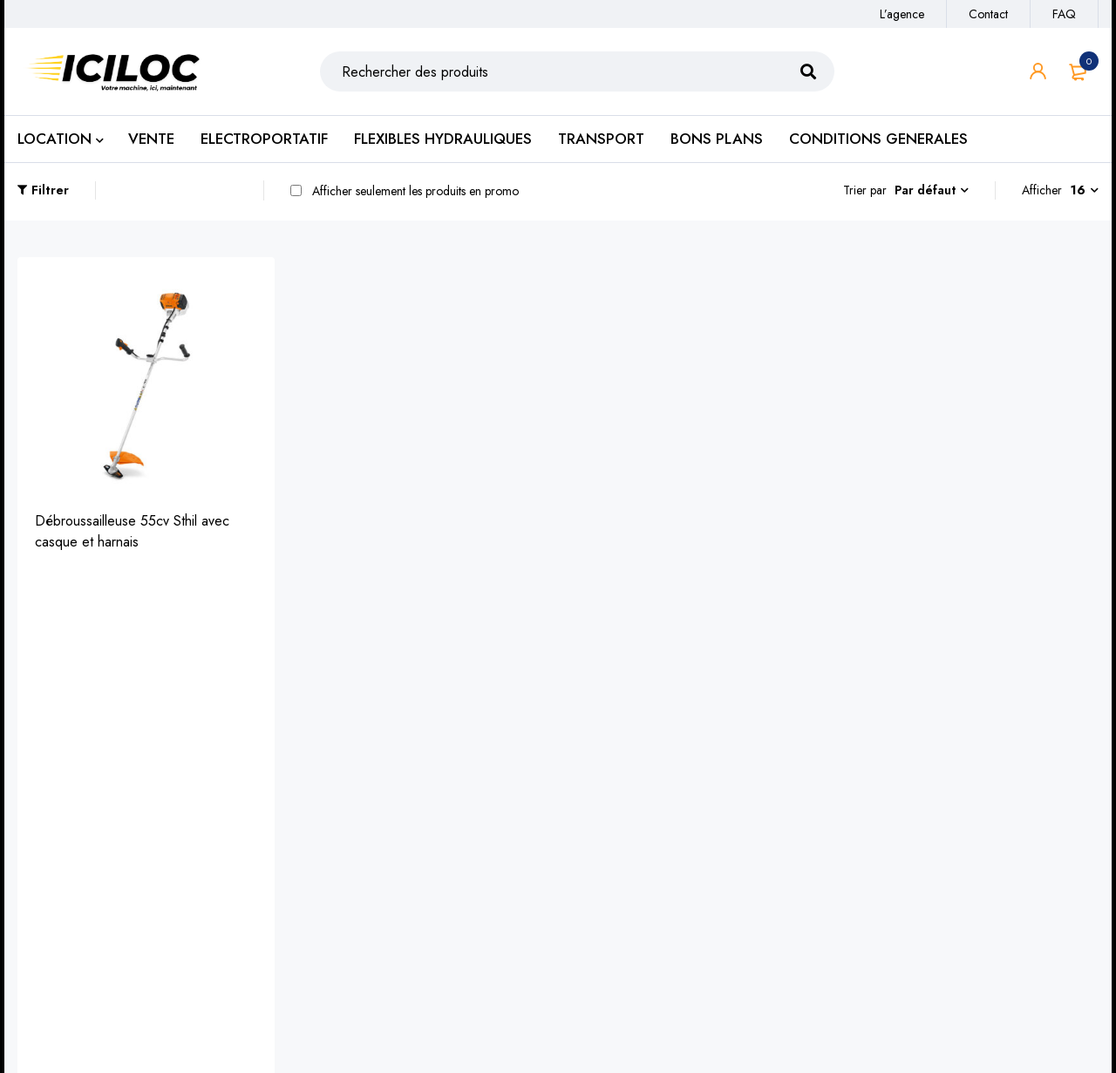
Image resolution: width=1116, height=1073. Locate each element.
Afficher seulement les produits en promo (403, 191)
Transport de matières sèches (382, 828)
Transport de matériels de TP (380, 801)
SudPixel (720, 1031)
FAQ (1064, 14)
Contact (988, 14)
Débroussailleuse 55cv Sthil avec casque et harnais (132, 530)
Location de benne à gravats (379, 856)
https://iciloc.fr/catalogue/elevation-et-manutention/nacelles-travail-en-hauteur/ (134, 900)
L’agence (902, 14)
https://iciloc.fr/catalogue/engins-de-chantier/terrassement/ (126, 854)
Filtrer (49, 190)
